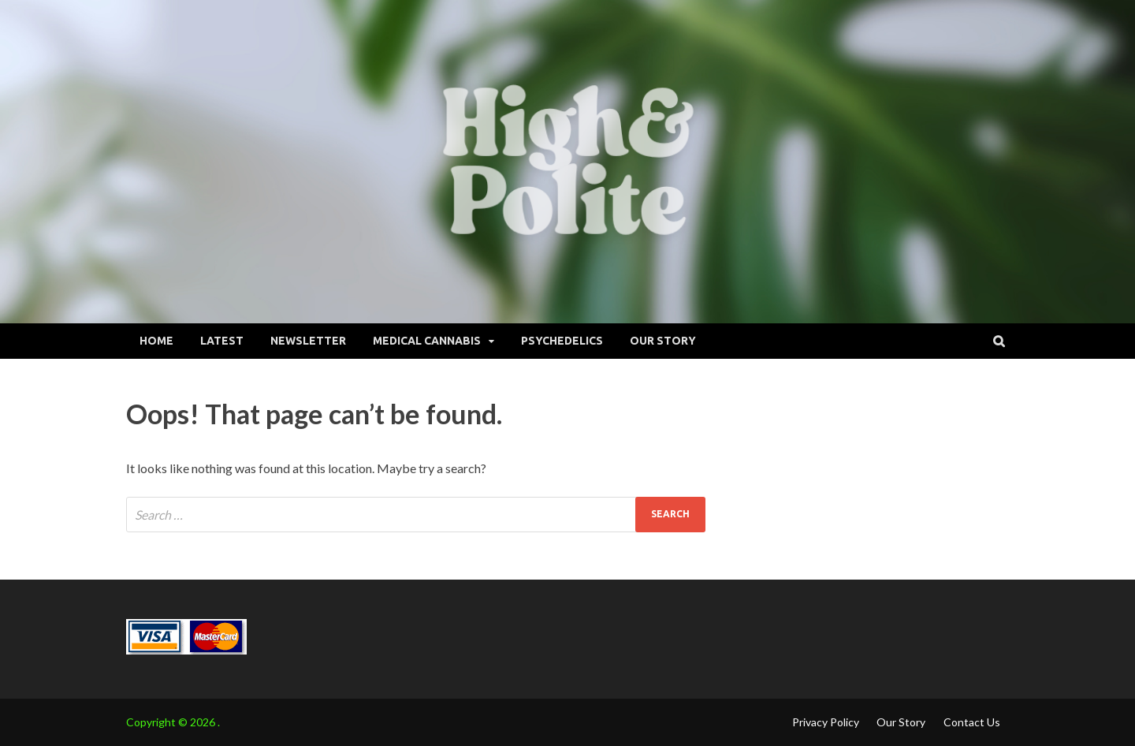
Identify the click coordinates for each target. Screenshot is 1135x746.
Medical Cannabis (427, 340)
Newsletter (308, 340)
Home (156, 340)
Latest (222, 340)
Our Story (663, 340)
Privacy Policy (825, 722)
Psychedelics (562, 340)
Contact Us (971, 722)
